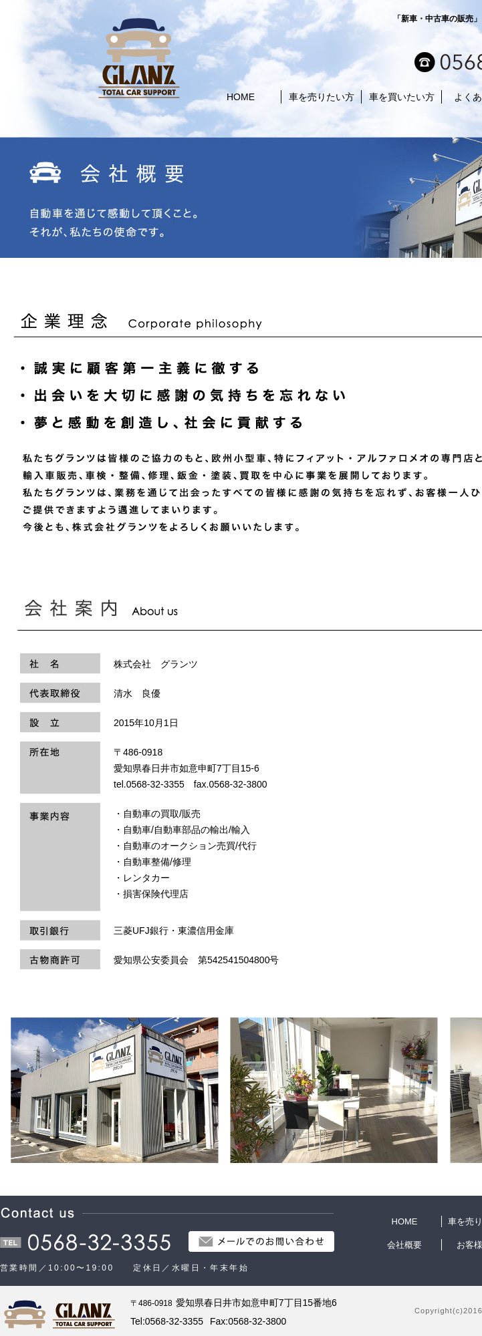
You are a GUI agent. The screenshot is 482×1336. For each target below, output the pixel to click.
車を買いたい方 (402, 97)
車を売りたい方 (321, 97)
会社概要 (404, 1245)
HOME (241, 97)
